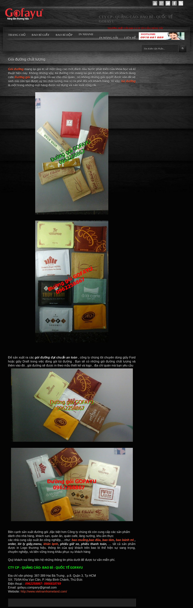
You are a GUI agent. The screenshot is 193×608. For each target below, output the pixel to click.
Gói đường (16, 69)
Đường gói (22, 77)
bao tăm (108, 540)
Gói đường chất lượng (26, 59)
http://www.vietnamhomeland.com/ (43, 591)
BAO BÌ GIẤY (40, 34)
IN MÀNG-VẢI (108, 37)
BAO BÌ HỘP (64, 34)
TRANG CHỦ (17, 34)
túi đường (128, 81)
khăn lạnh (50, 544)
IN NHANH (86, 34)
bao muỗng (80, 540)
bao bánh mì (125, 540)
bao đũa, (95, 540)
